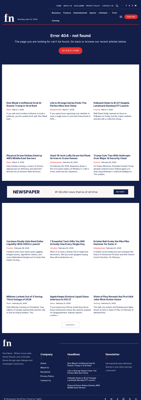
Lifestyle (53, 247)
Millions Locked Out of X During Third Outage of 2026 (24, 296)
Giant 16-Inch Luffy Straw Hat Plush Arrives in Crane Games (67, 156)
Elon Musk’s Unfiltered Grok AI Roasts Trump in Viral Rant (25, 105)
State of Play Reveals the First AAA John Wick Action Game (114, 296)
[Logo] (9, 18)
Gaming (97, 301)
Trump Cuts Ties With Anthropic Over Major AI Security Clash (112, 156)
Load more (71, 322)
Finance (97, 110)
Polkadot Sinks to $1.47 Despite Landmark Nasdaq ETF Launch (109, 105)
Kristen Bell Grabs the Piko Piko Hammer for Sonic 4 (114, 241)
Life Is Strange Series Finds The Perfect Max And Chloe (70, 105)
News (8, 110)
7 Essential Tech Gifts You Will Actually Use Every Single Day (69, 241)
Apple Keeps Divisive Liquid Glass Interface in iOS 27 (67, 296)
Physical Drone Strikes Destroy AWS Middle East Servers (24, 156)
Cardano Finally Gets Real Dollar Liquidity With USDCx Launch (26, 241)
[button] (117, 6)
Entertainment (56, 110)
